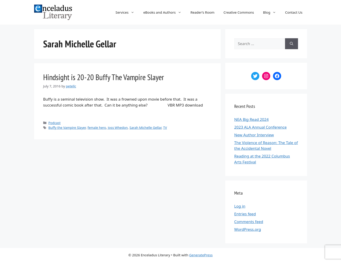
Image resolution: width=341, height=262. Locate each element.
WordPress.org (247, 229)
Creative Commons (239, 12)
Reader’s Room (202, 12)
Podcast (54, 123)
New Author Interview (254, 134)
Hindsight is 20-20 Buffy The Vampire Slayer (103, 77)
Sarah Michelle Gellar (145, 127)
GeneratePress (201, 255)
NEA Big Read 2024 (251, 119)
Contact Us (293, 12)
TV (165, 127)
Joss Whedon (118, 127)
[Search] (291, 43)
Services (127, 12)
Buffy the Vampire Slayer (67, 127)
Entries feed (245, 213)
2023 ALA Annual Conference (260, 127)
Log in (239, 206)
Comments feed (248, 221)
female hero (97, 127)
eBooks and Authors (164, 12)
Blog (271, 12)
